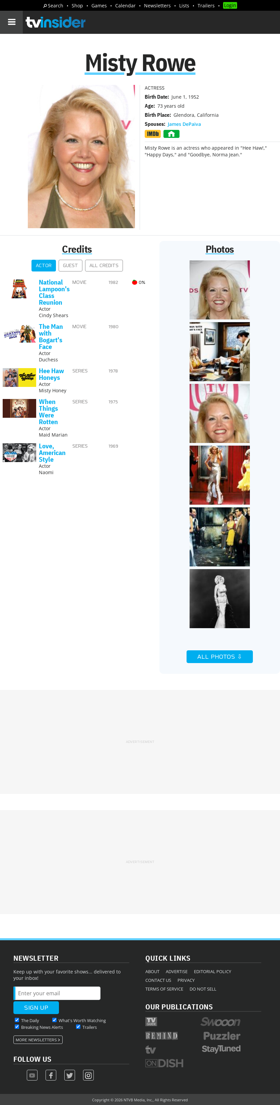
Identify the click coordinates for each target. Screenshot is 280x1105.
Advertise (177, 971)
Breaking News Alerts (42, 1027)
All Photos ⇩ (219, 656)
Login (230, 5)
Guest (70, 265)
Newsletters (157, 5)
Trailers (206, 5)
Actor (44, 265)
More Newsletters (36, 1040)
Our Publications (179, 1006)
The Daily (30, 1020)
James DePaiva (184, 124)
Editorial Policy (212, 971)
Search (55, 5)
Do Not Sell (203, 989)
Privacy (186, 980)
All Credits (104, 265)
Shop (77, 5)
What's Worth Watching (82, 1020)
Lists (184, 5)
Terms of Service (164, 989)
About (152, 971)
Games (99, 5)
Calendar (125, 5)
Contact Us (158, 980)
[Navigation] (11, 22)
